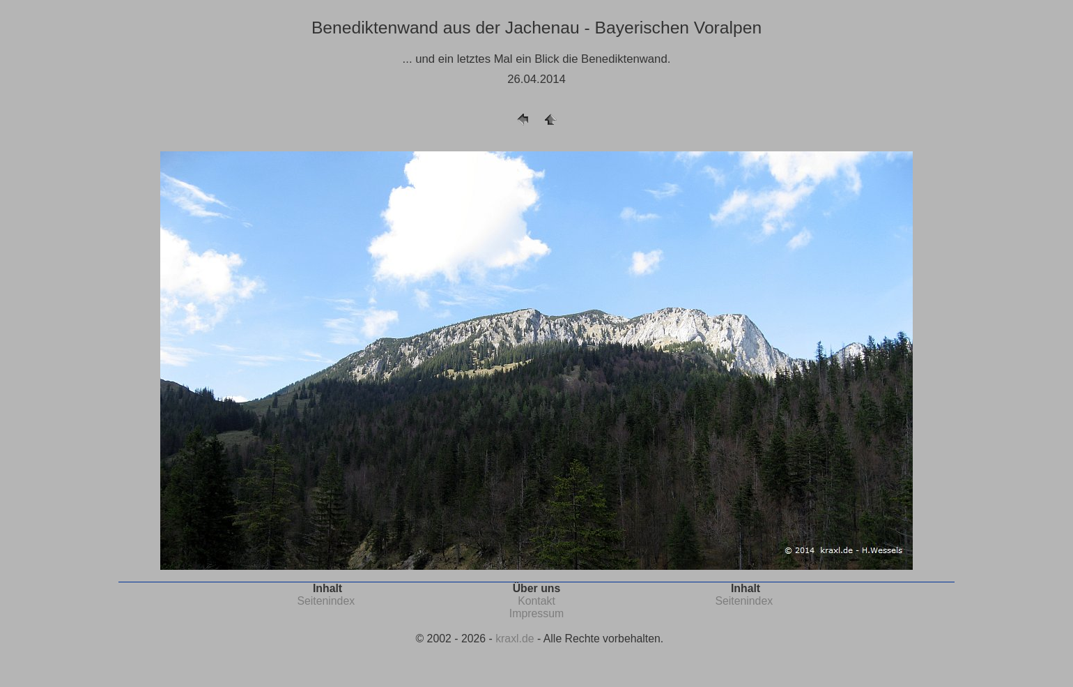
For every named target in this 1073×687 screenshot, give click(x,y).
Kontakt (536, 601)
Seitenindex (326, 601)
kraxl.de (514, 638)
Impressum (536, 613)
